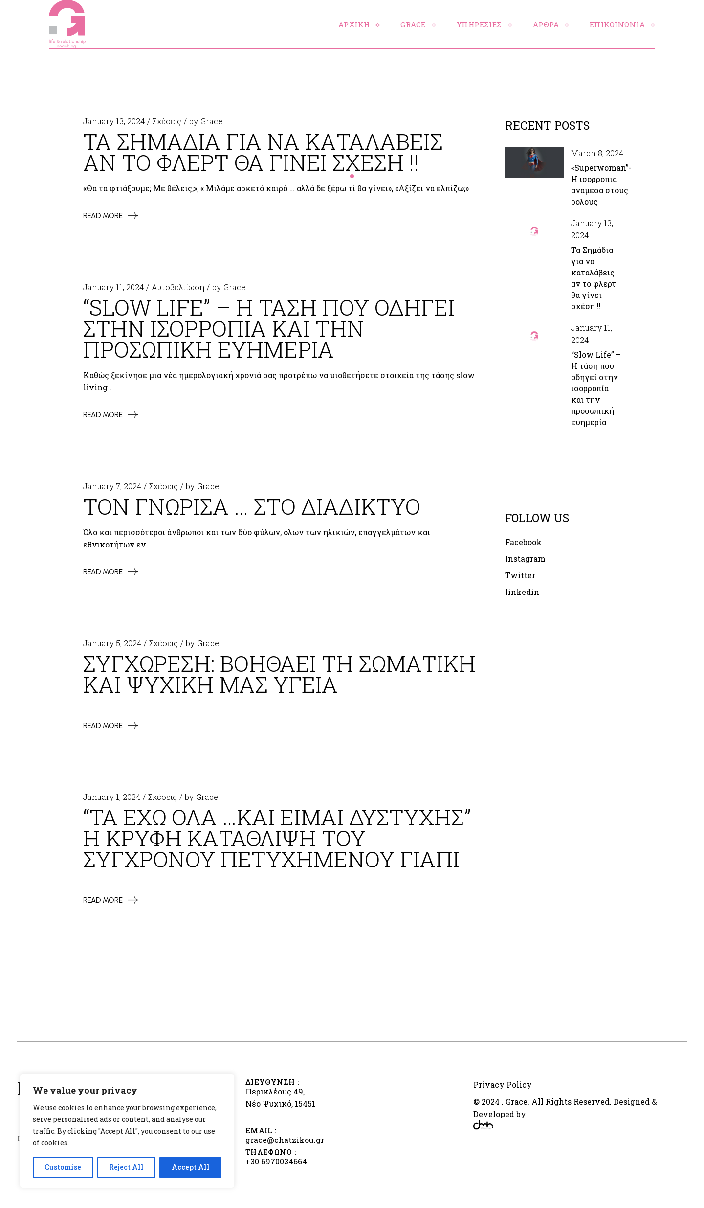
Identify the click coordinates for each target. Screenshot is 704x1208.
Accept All (191, 1167)
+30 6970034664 (276, 1161)
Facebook (523, 542)
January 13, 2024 (114, 121)
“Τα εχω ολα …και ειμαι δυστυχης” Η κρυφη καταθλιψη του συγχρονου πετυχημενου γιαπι (277, 837)
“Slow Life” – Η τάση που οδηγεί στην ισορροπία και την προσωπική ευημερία (596, 388)
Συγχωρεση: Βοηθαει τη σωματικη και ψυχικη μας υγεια (279, 674)
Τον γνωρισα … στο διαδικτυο (251, 506)
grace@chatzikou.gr (284, 1140)
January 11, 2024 (113, 287)
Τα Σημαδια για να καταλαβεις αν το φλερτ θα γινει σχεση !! (263, 152)
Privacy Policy (502, 1084)
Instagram (525, 559)
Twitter (520, 575)
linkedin (522, 592)
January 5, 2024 (112, 643)
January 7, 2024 (112, 486)
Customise (62, 1167)
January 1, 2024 (111, 797)
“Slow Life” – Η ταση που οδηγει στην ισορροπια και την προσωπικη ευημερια (269, 328)
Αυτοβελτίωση (178, 287)
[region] (127, 1131)
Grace (211, 121)
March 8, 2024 (597, 153)
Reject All (126, 1167)
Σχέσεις (167, 121)
